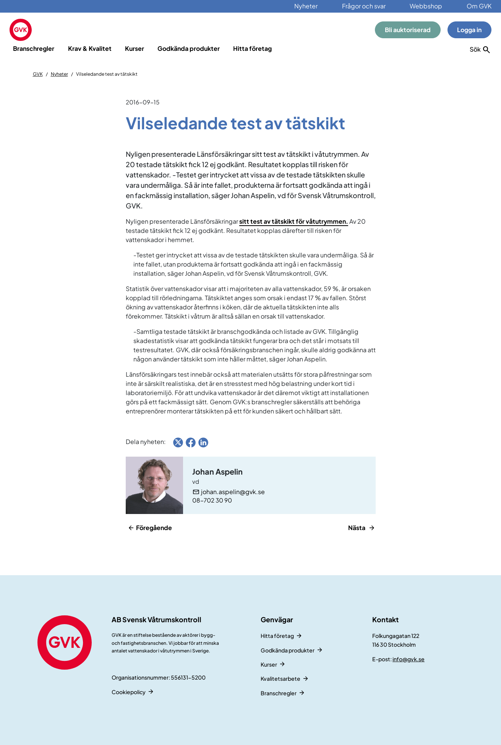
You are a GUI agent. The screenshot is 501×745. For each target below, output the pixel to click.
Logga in (469, 30)
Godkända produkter (188, 48)
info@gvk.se (408, 659)
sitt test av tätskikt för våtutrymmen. (293, 221)
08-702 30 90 (212, 500)
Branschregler (33, 48)
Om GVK (479, 6)
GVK (38, 74)
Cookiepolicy (129, 691)
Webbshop (426, 6)
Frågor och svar (364, 6)
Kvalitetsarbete (280, 678)
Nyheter (306, 6)
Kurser (134, 48)
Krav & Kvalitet (90, 48)
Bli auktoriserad (408, 30)
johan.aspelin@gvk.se (233, 492)
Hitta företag (252, 48)
